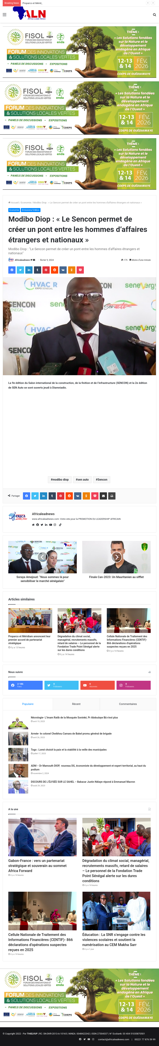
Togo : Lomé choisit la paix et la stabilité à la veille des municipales (69, 749)
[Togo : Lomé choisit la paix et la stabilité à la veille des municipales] (18, 754)
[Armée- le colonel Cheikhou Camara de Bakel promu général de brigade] (18, 738)
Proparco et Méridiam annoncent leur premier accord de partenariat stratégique (29, 640)
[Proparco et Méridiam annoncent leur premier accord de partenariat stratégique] (30, 620)
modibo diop (61, 479)
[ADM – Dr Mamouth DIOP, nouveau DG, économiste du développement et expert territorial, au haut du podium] (18, 770)
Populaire (27, 704)
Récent (76, 704)
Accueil (13, 202)
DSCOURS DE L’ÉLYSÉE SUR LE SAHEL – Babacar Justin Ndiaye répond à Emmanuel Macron (83, 781)
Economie (26, 202)
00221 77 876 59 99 (145, 1039)
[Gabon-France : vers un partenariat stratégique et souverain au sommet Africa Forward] (42, 837)
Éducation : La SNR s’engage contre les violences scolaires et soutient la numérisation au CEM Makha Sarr (113, 939)
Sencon (102, 479)
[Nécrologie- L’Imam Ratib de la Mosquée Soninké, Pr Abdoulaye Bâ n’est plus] (18, 722)
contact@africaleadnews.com (113, 1039)
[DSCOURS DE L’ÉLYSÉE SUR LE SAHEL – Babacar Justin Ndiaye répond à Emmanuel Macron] (18, 787)
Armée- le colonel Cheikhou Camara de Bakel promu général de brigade (71, 733)
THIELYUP (32, 1033)
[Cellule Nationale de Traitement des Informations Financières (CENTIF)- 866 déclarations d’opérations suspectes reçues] (129, 620)
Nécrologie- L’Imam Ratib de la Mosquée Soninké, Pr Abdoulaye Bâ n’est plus (74, 717)
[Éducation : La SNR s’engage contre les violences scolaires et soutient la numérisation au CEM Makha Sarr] (116, 911)
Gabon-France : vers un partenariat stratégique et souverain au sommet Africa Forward (37, 865)
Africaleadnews (22, 260)
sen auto (83, 479)
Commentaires (128, 704)
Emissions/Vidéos (30, 210)
